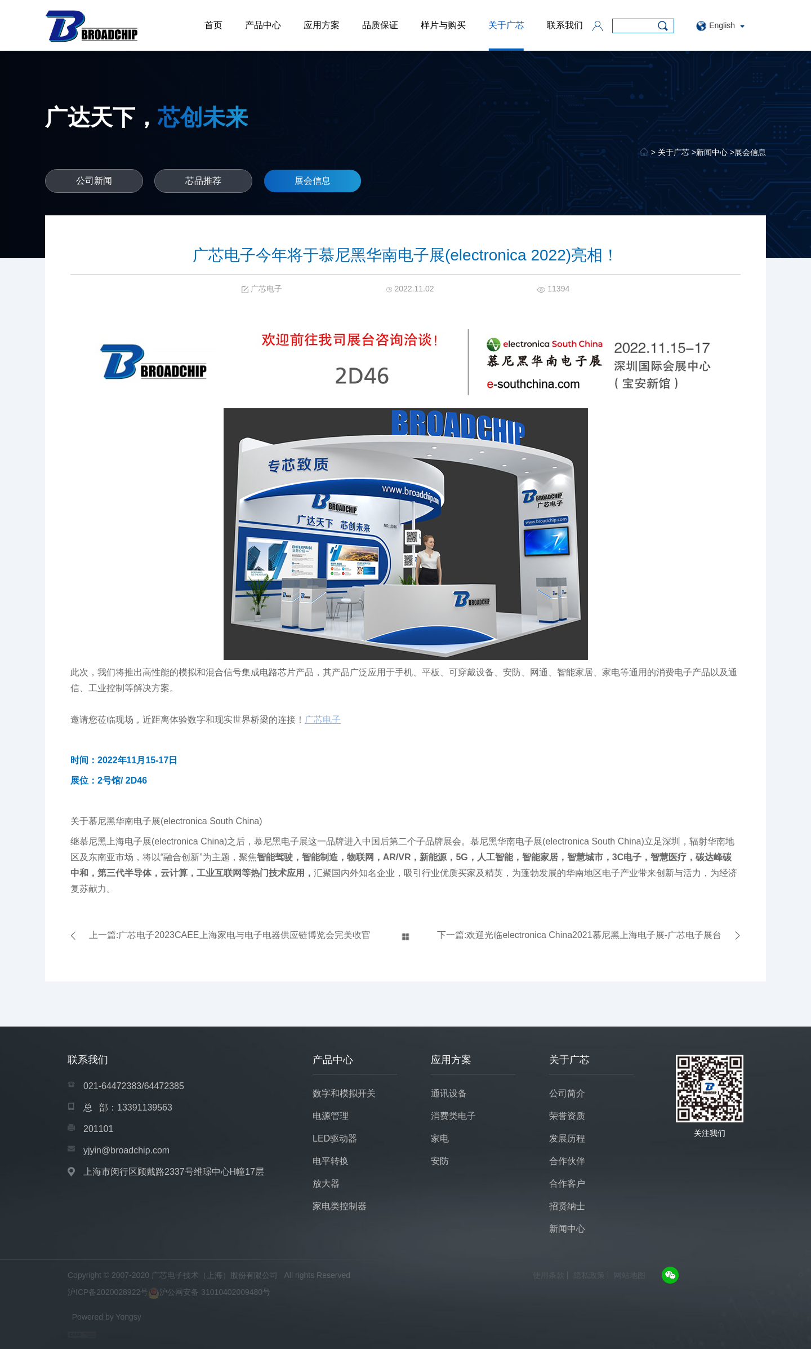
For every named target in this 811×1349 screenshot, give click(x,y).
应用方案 (322, 25)
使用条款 (548, 1275)
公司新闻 (94, 180)
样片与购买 (443, 25)
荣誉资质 (567, 1116)
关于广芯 (506, 25)
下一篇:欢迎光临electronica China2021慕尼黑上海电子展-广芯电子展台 (579, 935)
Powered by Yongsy (106, 1316)
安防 (440, 1161)
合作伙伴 (567, 1161)
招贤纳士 (567, 1206)
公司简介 (567, 1093)
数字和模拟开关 (344, 1093)
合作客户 (567, 1183)
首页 (213, 25)
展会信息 (750, 152)
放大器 (326, 1183)
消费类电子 (453, 1116)
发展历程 (567, 1138)
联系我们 (565, 25)
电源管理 (331, 1116)
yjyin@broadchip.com (126, 1150)
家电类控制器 (340, 1206)
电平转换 (331, 1161)
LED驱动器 (335, 1138)
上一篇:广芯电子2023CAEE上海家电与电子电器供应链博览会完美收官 (230, 935)
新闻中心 (712, 152)
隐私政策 (589, 1275)
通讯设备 (449, 1093)
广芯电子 (323, 719)
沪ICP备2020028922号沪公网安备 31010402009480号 (169, 1293)
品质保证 (380, 25)
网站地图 (629, 1275)
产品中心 (263, 25)
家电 (440, 1138)
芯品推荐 (203, 180)
